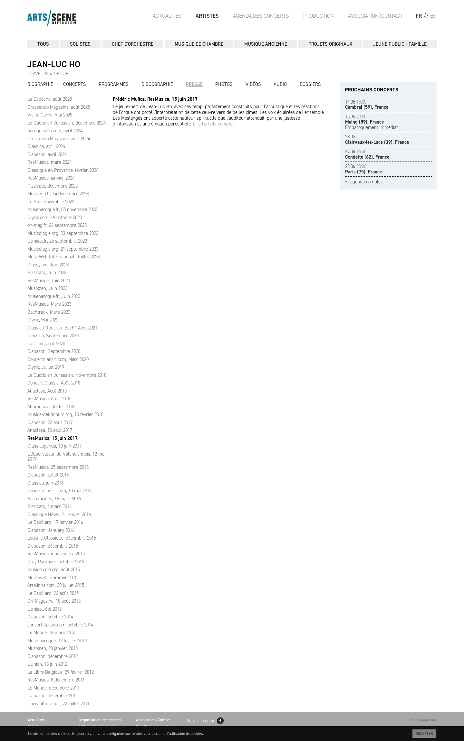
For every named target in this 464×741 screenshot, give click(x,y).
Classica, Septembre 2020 (53, 335)
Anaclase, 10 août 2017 (49, 430)
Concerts (74, 84)
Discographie (157, 84)
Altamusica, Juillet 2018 (50, 406)
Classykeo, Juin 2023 (48, 265)
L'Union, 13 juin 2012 (47, 664)
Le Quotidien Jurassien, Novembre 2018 (66, 375)
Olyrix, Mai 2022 (42, 320)
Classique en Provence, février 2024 (62, 170)
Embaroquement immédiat (371, 122)
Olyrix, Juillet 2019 (45, 367)
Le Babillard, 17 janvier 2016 (55, 522)
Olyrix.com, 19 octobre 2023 (54, 217)
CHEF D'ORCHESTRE (132, 44)
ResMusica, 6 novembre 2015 (56, 554)
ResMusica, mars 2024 (49, 162)
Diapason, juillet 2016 (48, 475)
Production (318, 15)
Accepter (424, 733)
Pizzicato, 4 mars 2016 (49, 506)
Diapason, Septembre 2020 (53, 351)
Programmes (114, 84)
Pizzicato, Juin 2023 (46, 272)
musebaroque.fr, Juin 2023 (53, 296)
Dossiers (310, 84)
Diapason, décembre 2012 (52, 656)
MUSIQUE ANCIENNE (265, 44)
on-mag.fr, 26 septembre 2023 (57, 225)
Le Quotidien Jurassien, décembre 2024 (66, 123)
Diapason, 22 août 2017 (49, 422)
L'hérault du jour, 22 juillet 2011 (58, 703)
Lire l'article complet (213, 124)
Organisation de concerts (100, 720)
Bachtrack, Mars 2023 (48, 312)
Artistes (207, 15)
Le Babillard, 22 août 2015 (53, 593)
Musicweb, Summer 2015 (52, 577)
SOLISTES (80, 44)
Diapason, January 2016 (50, 530)
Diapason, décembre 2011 (52, 695)
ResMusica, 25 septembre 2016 (58, 467)
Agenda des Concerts (261, 15)
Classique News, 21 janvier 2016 (59, 514)
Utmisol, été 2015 (44, 609)
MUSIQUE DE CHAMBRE (199, 44)
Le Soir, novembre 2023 (50, 202)
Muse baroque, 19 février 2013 (57, 640)
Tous (43, 44)
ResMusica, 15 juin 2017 (52, 438)
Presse (194, 84)
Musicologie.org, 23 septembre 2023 (62, 233)
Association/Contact (375, 15)
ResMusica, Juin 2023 (48, 280)
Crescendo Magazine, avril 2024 (58, 138)
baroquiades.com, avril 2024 (54, 130)
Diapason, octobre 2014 (50, 617)
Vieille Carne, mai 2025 (49, 115)
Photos (224, 84)
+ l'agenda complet (363, 182)
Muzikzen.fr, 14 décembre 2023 (58, 193)
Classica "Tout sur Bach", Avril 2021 (62, 328)
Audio (280, 84)
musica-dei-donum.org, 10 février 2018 (65, 414)
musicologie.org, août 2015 (53, 569)
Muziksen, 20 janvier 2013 (52, 648)
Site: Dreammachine (422, 720)
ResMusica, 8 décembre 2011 (56, 680)
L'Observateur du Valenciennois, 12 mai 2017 (66, 457)
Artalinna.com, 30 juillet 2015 (55, 585)
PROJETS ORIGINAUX (330, 44)
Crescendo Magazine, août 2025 (58, 107)
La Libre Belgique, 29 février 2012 (60, 672)
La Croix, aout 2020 (46, 343)
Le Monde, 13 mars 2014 (51, 632)
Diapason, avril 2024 (47, 154)
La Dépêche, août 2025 (49, 99)
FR (419, 15)
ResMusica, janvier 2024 (50, 178)
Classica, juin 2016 (45, 483)
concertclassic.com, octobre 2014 (60, 625)
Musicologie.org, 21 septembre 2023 (62, 249)
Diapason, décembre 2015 (52, 546)
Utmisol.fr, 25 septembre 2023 (57, 241)
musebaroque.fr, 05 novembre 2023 (62, 209)
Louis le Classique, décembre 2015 (61, 538)
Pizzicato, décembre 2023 (52, 186)
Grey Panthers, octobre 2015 (55, 562)
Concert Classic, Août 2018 (53, 383)
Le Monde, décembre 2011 (53, 688)
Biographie (40, 84)
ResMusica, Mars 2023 (49, 304)
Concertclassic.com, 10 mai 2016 (59, 490)
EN (433, 15)
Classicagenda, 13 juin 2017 (54, 446)
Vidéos (253, 84)
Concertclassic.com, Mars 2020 (58, 359)
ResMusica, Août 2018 (48, 398)
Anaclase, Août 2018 (47, 391)
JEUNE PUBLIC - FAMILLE (400, 44)
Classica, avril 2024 (46, 146)
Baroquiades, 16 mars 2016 (54, 499)
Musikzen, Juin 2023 (47, 288)
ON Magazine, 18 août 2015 (54, 601)
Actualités (167, 15)
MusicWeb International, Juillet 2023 (63, 257)
